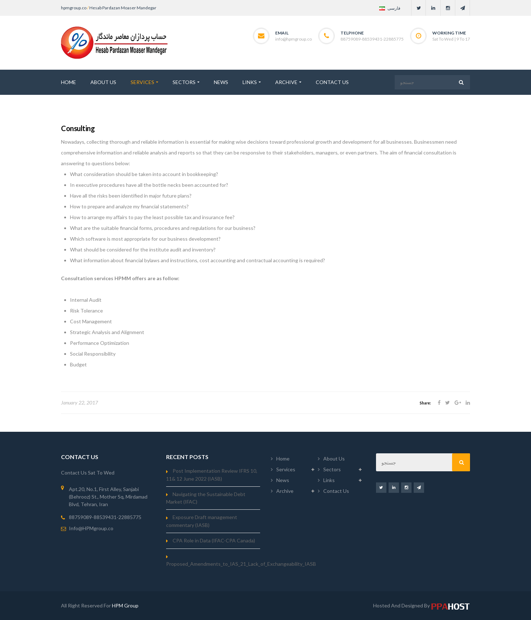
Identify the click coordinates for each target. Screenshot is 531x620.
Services (285, 469)
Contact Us (336, 491)
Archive (284, 491)
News (282, 480)
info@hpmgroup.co (293, 39)
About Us (334, 458)
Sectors (332, 469)
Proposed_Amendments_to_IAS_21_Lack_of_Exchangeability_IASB (241, 564)
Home (283, 458)
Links (329, 480)
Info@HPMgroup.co (91, 528)
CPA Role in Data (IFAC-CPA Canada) (214, 540)
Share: (425, 403)
